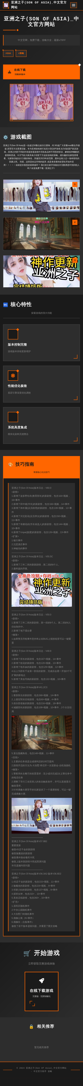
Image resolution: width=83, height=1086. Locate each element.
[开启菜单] (73, 5)
